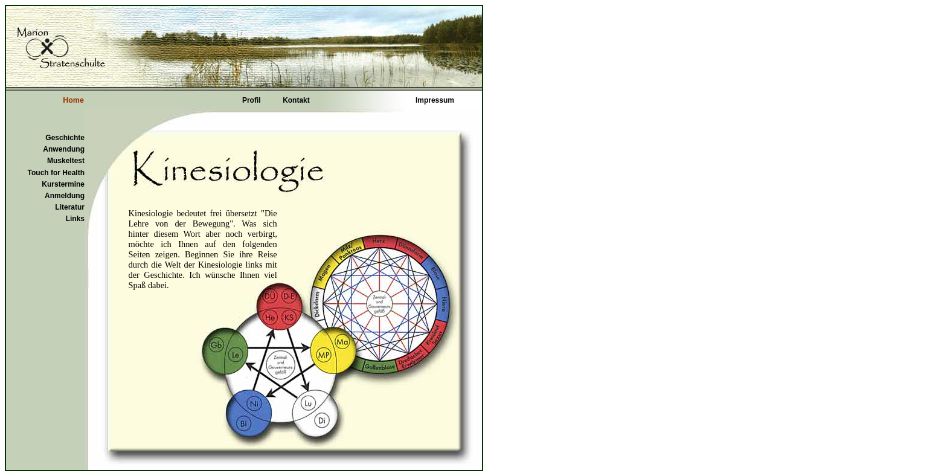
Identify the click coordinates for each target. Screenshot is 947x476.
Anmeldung (65, 195)
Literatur (70, 207)
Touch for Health (56, 173)
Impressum (435, 100)
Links (75, 218)
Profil (251, 100)
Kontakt (296, 100)
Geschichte (65, 137)
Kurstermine (63, 184)
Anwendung (64, 149)
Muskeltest (66, 160)
